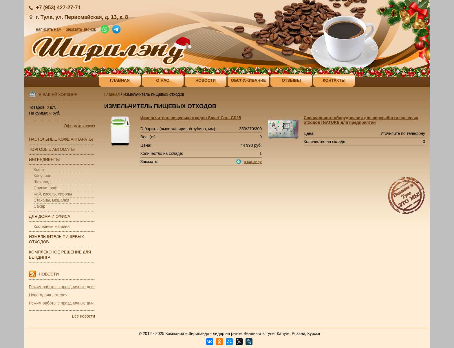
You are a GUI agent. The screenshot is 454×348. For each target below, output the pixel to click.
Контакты (334, 80)
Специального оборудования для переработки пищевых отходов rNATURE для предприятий (361, 120)
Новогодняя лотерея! (49, 295)
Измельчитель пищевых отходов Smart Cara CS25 (190, 117)
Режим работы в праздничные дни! (62, 286)
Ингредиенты (44, 159)
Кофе (39, 169)
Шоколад (42, 182)
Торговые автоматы (52, 149)
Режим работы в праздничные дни (61, 303)
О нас (162, 80)
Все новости (83, 316)
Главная (120, 80)
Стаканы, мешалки (51, 200)
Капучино (42, 175)
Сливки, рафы (47, 188)
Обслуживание (248, 80)
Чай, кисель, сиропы (53, 194)
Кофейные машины (52, 226)
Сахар (39, 206)
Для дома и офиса (49, 216)
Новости (205, 80)
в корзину (253, 161)
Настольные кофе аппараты (61, 139)
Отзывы (291, 80)
